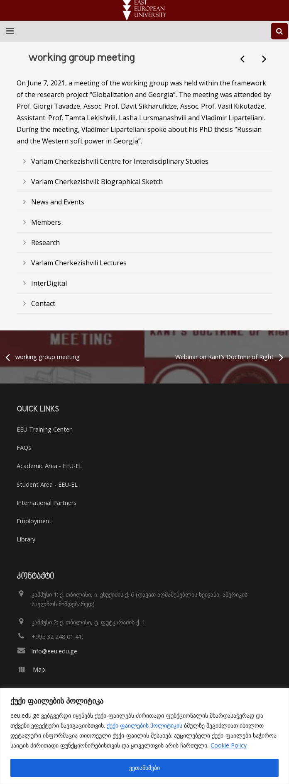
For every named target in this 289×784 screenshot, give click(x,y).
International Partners (46, 503)
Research (45, 242)
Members (46, 222)
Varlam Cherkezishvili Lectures (79, 262)
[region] (144, 736)
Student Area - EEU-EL (47, 484)
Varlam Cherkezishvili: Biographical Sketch (97, 181)
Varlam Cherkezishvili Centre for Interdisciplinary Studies (119, 161)
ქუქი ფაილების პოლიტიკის (144, 725)
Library (26, 539)
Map (39, 669)
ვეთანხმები (144, 768)
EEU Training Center (44, 429)
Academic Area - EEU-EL (49, 466)
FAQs (24, 447)
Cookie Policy (229, 745)
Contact (43, 303)
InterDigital (49, 283)
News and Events (57, 201)
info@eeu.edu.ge (54, 651)
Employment (34, 521)
